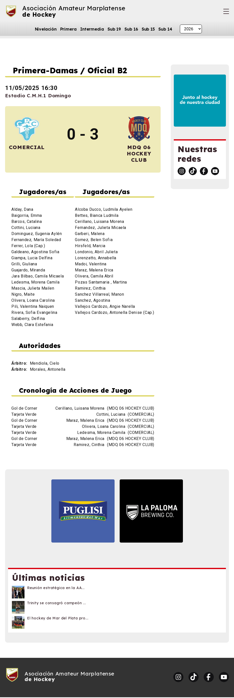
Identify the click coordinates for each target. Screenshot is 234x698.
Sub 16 (131, 29)
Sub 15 (148, 29)
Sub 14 (165, 29)
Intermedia (92, 29)
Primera (68, 29)
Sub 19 (114, 29)
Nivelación (46, 29)
